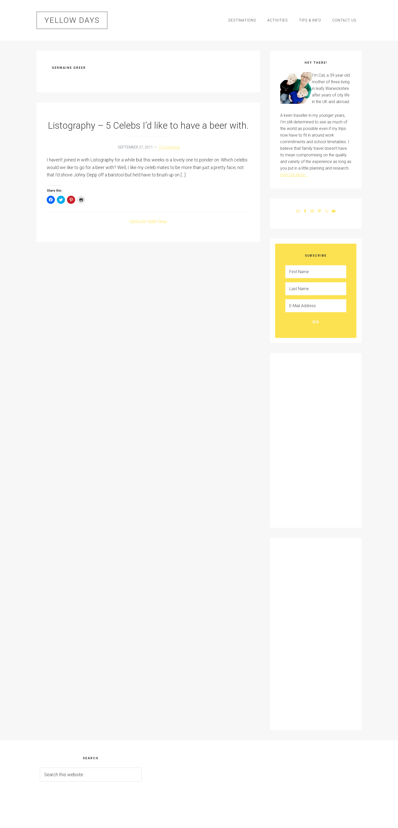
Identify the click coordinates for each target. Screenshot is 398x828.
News (162, 221)
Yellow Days (72, 20)
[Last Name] (315, 288)
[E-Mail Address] (315, 305)
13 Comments (169, 147)
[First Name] (315, 271)
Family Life (137, 221)
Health (152, 221)
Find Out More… (294, 174)
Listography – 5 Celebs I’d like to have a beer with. (148, 125)
